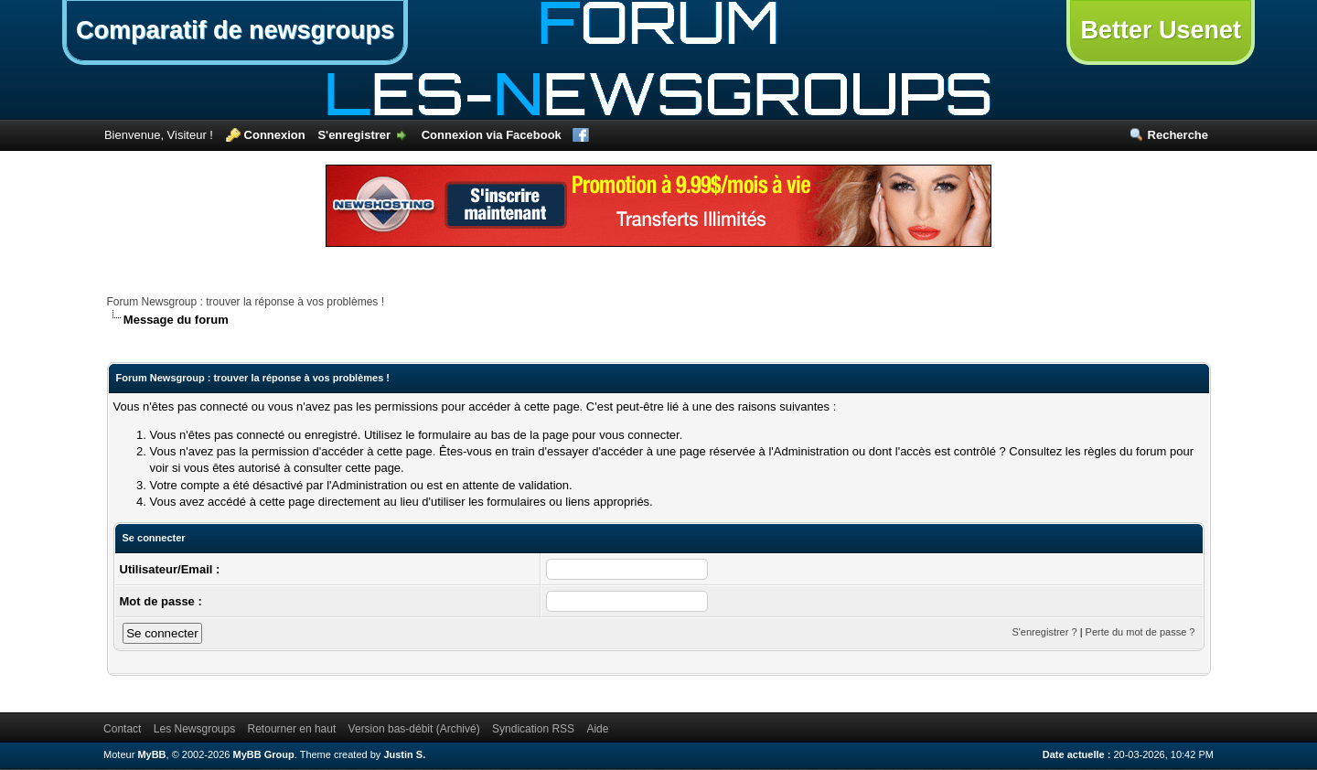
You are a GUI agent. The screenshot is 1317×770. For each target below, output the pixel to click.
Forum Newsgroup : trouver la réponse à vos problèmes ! (245, 301)
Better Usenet (1160, 30)
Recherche (1178, 135)
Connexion (274, 135)
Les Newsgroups (194, 728)
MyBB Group (263, 754)
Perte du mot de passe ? (1140, 631)
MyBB (151, 754)
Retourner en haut (292, 728)
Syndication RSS (533, 728)
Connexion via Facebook (492, 135)
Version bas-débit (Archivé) (414, 728)
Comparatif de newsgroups (235, 30)
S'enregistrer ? (1044, 631)
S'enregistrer (354, 135)
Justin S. (404, 754)
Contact (122, 728)
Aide (597, 728)
